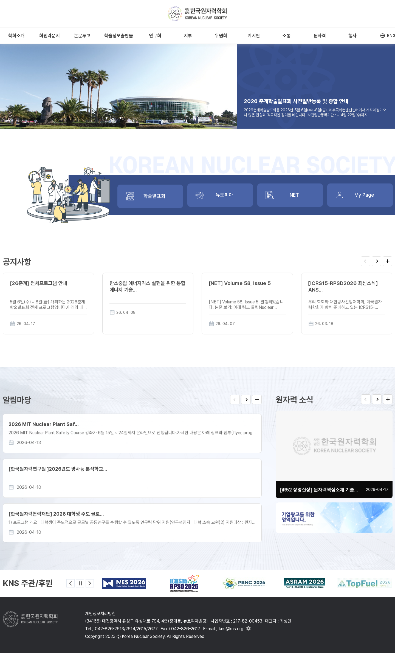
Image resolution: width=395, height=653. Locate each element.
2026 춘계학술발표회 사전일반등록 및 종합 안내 (296, 101)
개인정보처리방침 (100, 613)
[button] (107, 118)
